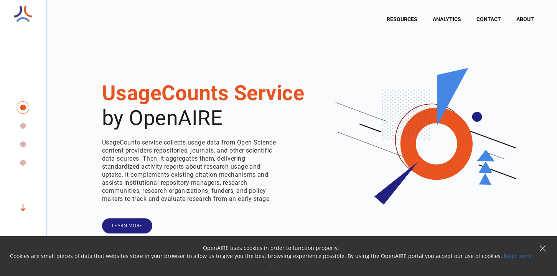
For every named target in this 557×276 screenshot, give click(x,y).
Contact (488, 19)
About (525, 19)
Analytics (447, 19)
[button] (542, 249)
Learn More (127, 225)
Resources (402, 19)
